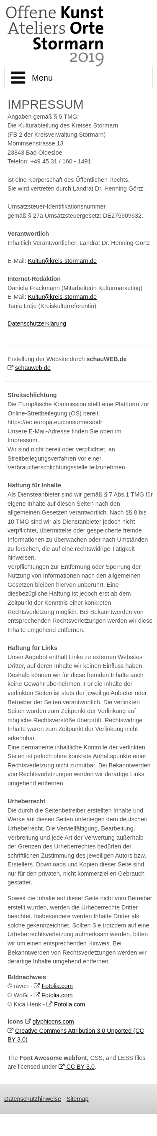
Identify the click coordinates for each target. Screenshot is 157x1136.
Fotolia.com (56, 986)
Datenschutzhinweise (32, 1098)
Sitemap (78, 1098)
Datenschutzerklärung (37, 323)
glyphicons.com (53, 1021)
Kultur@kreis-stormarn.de (62, 260)
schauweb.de (33, 367)
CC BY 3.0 (77, 1066)
